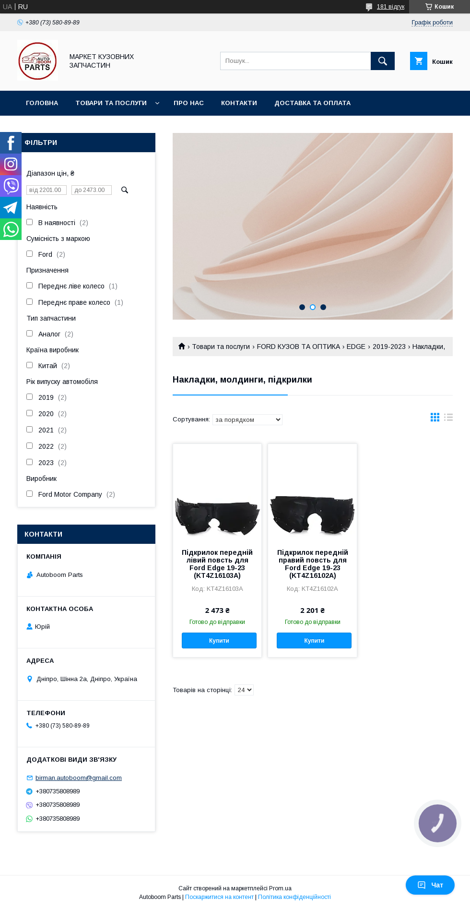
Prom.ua (280, 888)
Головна (42, 103)
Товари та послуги (111, 103)
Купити (219, 640)
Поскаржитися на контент (219, 897)
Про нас (189, 103)
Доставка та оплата (312, 103)
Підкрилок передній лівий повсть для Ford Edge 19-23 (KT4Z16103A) (217, 564)
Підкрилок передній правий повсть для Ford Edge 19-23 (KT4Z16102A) (312, 564)
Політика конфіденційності (294, 897)
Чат (430, 885)
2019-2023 (389, 346)
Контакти (239, 103)
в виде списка (448, 419)
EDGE (356, 346)
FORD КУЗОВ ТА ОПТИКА (298, 346)
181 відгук (390, 6)
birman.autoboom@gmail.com (78, 777)
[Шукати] (383, 61)
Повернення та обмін (66, 128)
